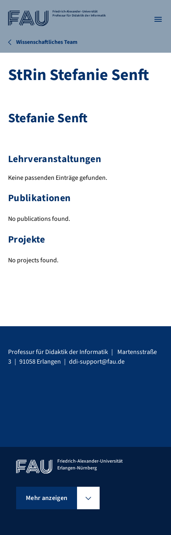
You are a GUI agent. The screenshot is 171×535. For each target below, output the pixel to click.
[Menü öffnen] (158, 19)
